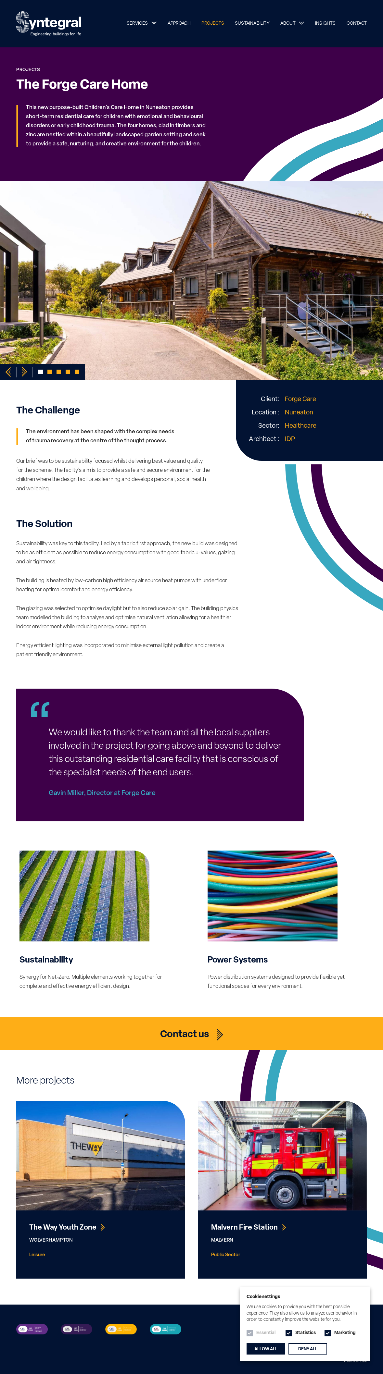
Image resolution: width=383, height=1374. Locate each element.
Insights (325, 23)
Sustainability (252, 23)
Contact (357, 23)
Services (138, 23)
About (288, 23)
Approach (179, 23)
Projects (212, 23)
